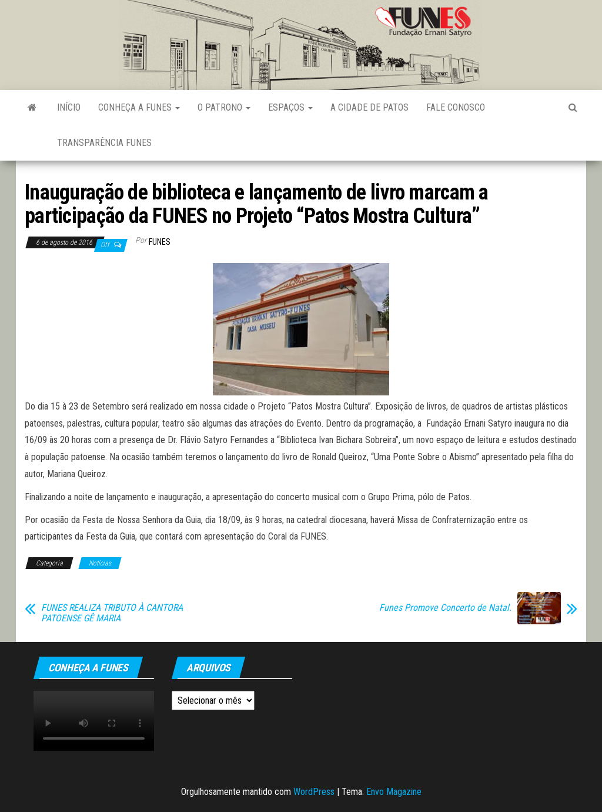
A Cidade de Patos (369, 107)
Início (69, 107)
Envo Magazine (394, 791)
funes (159, 242)
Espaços (290, 107)
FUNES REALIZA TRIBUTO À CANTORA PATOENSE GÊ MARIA (112, 613)
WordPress (314, 791)
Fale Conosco (455, 107)
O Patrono (224, 107)
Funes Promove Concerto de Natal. (445, 608)
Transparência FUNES (104, 142)
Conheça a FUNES (139, 107)
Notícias (100, 563)
